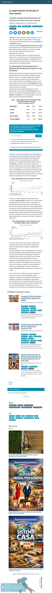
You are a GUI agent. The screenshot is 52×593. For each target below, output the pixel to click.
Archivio (11, 428)
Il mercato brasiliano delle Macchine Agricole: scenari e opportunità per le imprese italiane (23, 455)
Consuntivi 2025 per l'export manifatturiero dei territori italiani (31, 298)
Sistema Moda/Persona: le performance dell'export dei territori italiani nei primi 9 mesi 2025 (31, 357)
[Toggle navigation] (49, 2)
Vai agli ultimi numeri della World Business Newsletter (25, 147)
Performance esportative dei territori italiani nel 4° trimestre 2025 (31, 326)
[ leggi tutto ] (33, 317)
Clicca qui (26, 396)
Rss (10, 384)
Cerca (11, 382)
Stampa (40, 31)
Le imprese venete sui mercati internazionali (26, 79)
